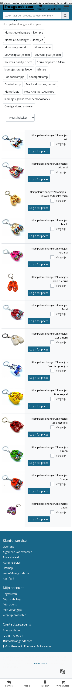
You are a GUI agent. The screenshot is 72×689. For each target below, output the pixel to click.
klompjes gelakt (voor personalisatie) (27, 99)
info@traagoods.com (17, 641)
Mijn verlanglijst (12, 610)
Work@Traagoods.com (17, 573)
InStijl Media (40, 663)
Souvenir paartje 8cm (48, 54)
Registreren (10, 594)
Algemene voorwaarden (17, 552)
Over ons (8, 546)
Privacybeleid (11, 557)
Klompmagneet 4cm (17, 47)
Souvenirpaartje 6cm (17, 54)
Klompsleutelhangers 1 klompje (24, 32)
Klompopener (42, 47)
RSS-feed (8, 578)
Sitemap (8, 568)
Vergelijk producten (14, 615)
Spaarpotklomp (38, 77)
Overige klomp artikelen (19, 106)
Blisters (41, 69)
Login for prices (38, 151)
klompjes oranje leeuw (18, 69)
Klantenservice (12, 562)
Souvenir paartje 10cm (18, 62)
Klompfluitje (12, 91)
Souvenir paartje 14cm (51, 62)
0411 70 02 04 (13, 635)
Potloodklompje (14, 77)
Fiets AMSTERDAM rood (39, 91)
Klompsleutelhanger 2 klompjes (24, 40)
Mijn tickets (10, 604)
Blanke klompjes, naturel (41, 84)
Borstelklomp (13, 84)
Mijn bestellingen (13, 599)
